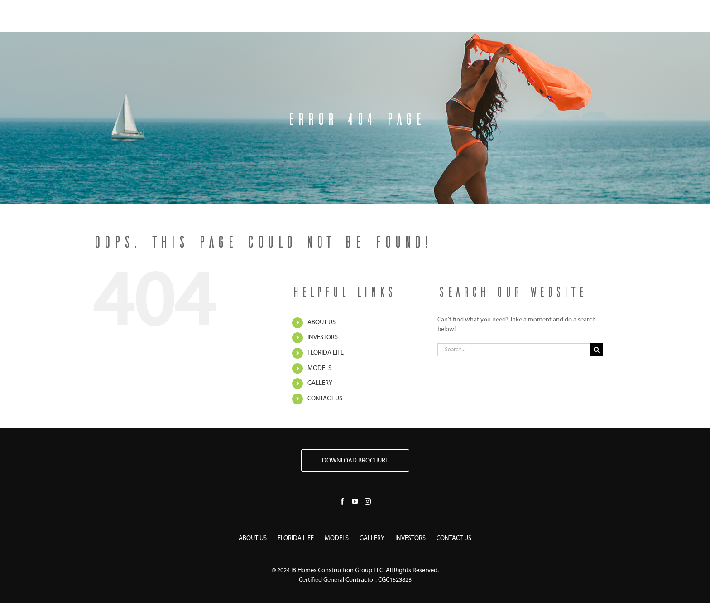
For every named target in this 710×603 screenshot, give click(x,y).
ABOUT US (321, 322)
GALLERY (319, 383)
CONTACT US (324, 398)
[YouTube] (355, 501)
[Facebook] (342, 501)
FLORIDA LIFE (325, 353)
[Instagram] (368, 501)
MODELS (319, 368)
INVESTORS (322, 337)
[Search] (596, 349)
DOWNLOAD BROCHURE (355, 460)
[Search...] (513, 349)
